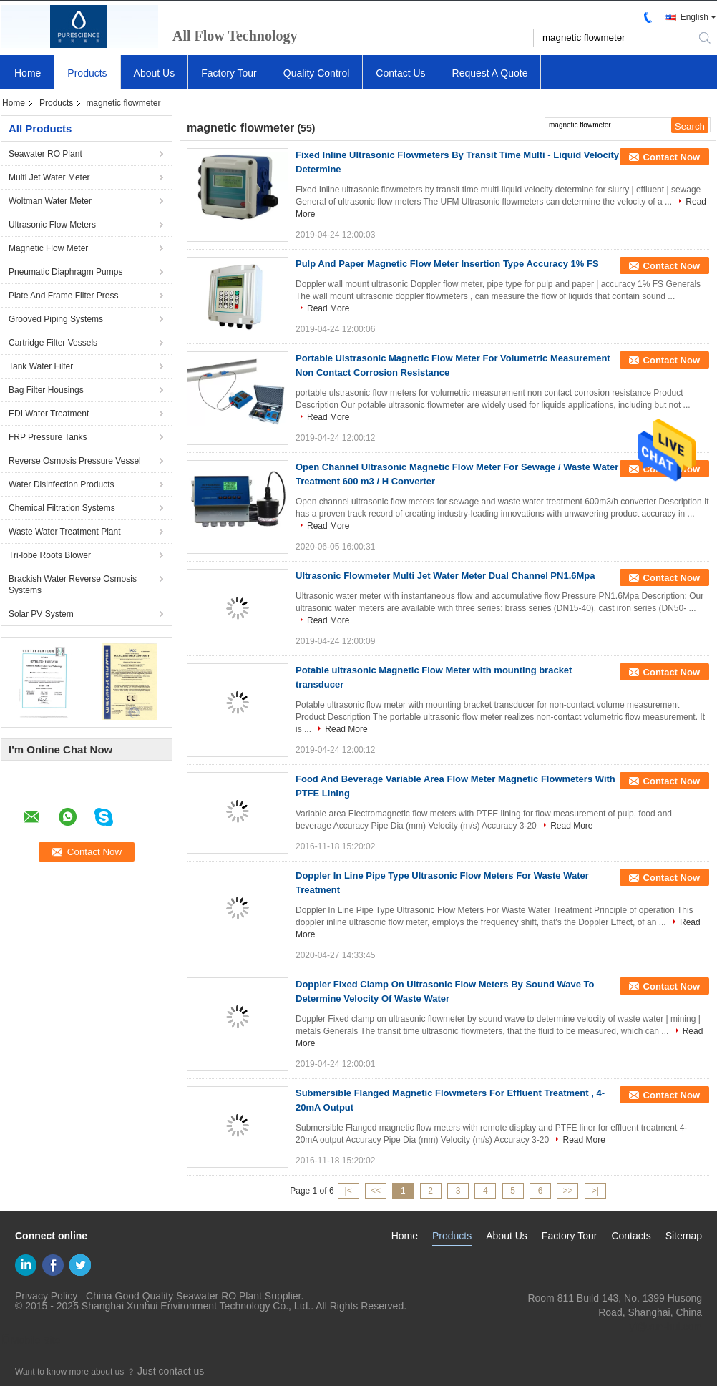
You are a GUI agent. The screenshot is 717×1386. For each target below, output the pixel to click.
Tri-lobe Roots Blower (50, 555)
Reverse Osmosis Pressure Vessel (75, 461)
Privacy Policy (46, 1296)
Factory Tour (229, 73)
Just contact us (170, 1371)
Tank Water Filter (41, 366)
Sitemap (683, 1235)
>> (567, 1191)
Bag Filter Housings (46, 390)
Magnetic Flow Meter (48, 248)
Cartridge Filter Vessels (53, 343)
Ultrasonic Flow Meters (52, 225)
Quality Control (316, 73)
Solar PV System (41, 614)
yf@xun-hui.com (666, 1326)
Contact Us (400, 73)
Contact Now (671, 157)
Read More (328, 308)
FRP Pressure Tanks (48, 437)
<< (376, 1191)
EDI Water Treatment (49, 414)
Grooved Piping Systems (56, 319)
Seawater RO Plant (45, 154)
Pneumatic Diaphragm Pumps (65, 272)
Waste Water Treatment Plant (65, 532)
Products (87, 73)
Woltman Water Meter (50, 201)
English (694, 17)
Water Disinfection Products (61, 484)
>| (595, 1191)
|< (348, 1191)
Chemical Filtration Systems (62, 508)
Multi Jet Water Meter (49, 177)
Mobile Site (30, 1340)
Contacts (630, 1235)
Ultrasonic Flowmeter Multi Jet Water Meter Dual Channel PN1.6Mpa (445, 575)
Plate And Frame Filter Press (63, 296)
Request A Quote (490, 73)
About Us (154, 73)
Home (27, 73)
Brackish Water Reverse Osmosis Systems (73, 584)
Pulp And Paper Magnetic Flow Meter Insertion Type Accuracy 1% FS (447, 263)
